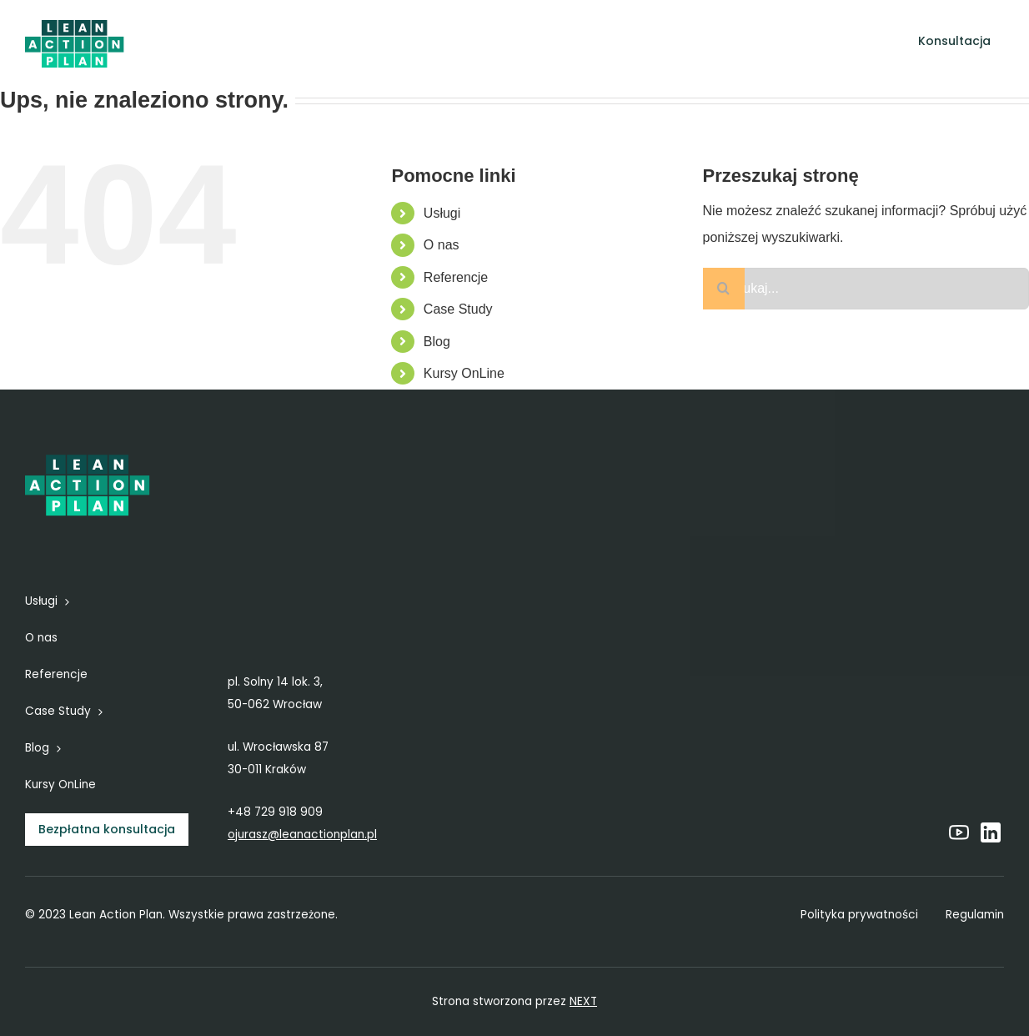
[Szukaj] (724, 288)
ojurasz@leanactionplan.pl (302, 834)
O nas (441, 245)
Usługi (442, 213)
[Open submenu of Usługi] (381, 41)
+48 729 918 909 (275, 812)
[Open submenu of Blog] (702, 41)
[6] (74, 22)
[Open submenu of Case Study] (639, 41)
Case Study (458, 309)
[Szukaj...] (866, 288)
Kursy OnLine (464, 373)
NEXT (583, 1001)
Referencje (456, 277)
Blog (437, 341)
